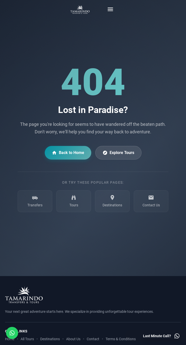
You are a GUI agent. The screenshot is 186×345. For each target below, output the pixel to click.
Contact (93, 339)
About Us (73, 339)
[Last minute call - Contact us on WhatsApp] (161, 336)
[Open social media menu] (12, 333)
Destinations (50, 339)
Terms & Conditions (121, 339)
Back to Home (68, 152)
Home (9, 339)
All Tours (27, 339)
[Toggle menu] (110, 9)
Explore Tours (118, 152)
